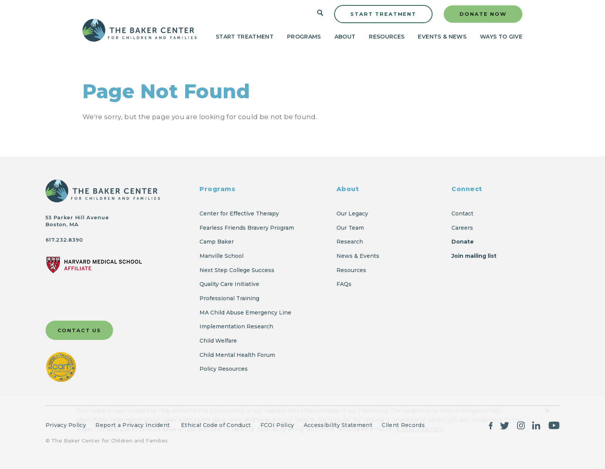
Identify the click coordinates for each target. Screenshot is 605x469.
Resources (386, 36)
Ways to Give (501, 36)
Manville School (221, 255)
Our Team (350, 227)
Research (349, 241)
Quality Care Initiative (229, 284)
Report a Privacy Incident (133, 425)
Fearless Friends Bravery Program (246, 227)
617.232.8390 (64, 240)
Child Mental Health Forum (238, 354)
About (345, 36)
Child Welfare (218, 340)
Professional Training (229, 298)
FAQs (344, 284)
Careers (462, 227)
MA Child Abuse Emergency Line (245, 312)
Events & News (442, 36)
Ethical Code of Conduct (216, 425)
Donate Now (483, 14)
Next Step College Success (236, 270)
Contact (462, 213)
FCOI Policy (277, 425)
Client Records (403, 425)
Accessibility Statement (338, 425)
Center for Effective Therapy (239, 213)
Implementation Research (236, 326)
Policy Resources (223, 368)
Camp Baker (216, 241)
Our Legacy (352, 213)
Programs (304, 36)
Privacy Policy (66, 425)
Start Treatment (383, 14)
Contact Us (79, 330)
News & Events (357, 255)
